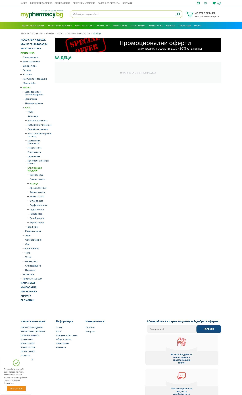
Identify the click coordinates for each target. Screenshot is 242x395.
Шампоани (33, 226)
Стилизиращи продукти (35, 169)
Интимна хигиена (34, 103)
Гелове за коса (37, 179)
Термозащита (37, 222)
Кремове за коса (38, 187)
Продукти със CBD (32, 278)
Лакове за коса (37, 192)
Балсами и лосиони (37, 120)
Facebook (90, 327)
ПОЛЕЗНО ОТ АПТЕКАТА (109, 3)
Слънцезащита (30, 57)
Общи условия (62, 3)
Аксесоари (33, 116)
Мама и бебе (29, 83)
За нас (24, 3)
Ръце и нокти (32, 248)
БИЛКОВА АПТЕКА (31, 48)
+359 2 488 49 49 (175, 3)
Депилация (31, 98)
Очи (27, 244)
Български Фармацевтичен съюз (60, 375)
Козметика (28, 274)
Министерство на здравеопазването (141, 375)
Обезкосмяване (33, 239)
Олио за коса (34, 152)
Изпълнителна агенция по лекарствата (100, 375)
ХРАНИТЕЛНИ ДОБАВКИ (34, 44)
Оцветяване (34, 156)
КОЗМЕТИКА (27, 53)
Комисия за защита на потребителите (182, 375)
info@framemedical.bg (199, 3)
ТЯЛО (30, 111)
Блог (58, 331)
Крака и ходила (33, 231)
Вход (215, 32)
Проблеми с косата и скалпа (38, 162)
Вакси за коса (36, 174)
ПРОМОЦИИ (27, 300)
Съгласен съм (16, 388)
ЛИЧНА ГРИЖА (29, 291)
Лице (27, 235)
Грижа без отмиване (38, 129)
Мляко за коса (37, 196)
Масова (27, 87)
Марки (197, 25)
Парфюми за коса (38, 205)
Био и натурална (31, 61)
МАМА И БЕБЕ (28, 283)
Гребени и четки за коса (40, 124)
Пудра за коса (37, 209)
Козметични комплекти (34, 142)
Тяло (27, 252)
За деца (27, 70)
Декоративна (30, 65)
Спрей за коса (37, 218)
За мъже (27, 74)
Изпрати (209, 329)
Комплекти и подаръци (35, 78)
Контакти (127, 3)
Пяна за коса (36, 213)
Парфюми (30, 270)
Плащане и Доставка (41, 3)
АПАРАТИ (26, 296)
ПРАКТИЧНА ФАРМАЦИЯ (84, 3)
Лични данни (62, 343)
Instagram (90, 331)
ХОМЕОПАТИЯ (28, 287)
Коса (27, 107)
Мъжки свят (31, 261)
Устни (28, 257)
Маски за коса (35, 147)
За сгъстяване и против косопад (40, 135)
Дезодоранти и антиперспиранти (34, 93)
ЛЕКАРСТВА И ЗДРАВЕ (33, 40)
